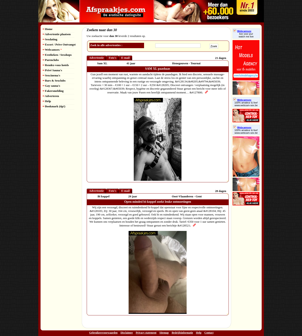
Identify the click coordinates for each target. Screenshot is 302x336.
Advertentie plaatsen (57, 34)
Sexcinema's (51, 75)
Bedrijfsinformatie (182, 332)
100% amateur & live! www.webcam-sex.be (246, 104)
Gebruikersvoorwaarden (103, 332)
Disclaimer (127, 332)
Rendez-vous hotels (56, 65)
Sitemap (164, 332)
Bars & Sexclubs (54, 80)
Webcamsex (52, 49)
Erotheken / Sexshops (57, 54)
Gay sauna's (51, 85)
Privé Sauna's (52, 70)
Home (47, 29)
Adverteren (51, 96)
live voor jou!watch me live (246, 35)
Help (47, 101)
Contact (209, 332)
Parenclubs (51, 60)
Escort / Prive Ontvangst (59, 44)
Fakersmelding (53, 91)
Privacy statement (146, 332)
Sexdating (50, 39)
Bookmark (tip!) (54, 106)
